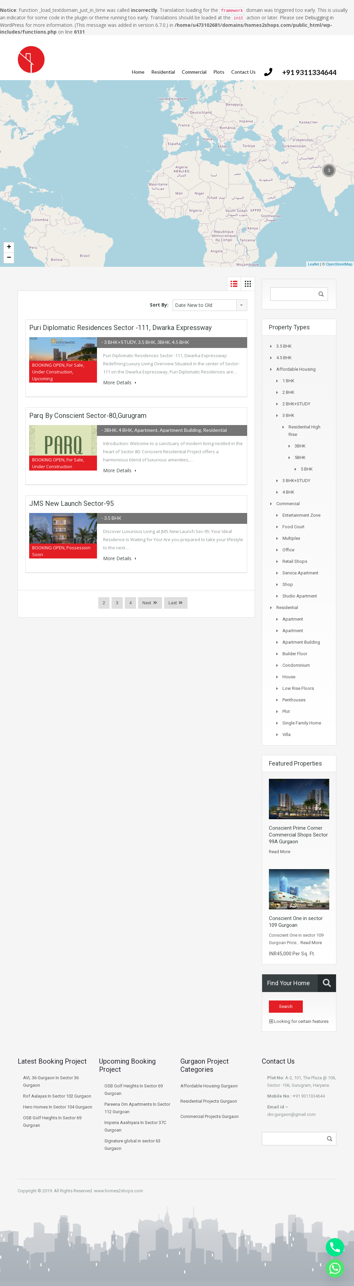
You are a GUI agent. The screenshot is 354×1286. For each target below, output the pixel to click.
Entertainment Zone (301, 515)
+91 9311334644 (309, 72)
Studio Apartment (299, 596)
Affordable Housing (296, 369)
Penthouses (294, 699)
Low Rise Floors (298, 688)
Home (138, 72)
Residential (163, 72)
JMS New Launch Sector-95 (71, 503)
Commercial (194, 72)
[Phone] (335, 1247)
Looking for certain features (299, 1021)
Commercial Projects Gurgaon (209, 1116)
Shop (287, 584)
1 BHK (288, 380)
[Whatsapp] (335, 1268)
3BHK (300, 445)
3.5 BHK (284, 346)
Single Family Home (301, 722)
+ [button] (9, 247)
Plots (218, 72)
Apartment (292, 619)
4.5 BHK (284, 357)
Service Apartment (300, 572)
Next (146, 602)
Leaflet (313, 264)
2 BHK (288, 392)
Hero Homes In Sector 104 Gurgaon (57, 1106)
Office (288, 549)
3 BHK (288, 415)
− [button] (9, 258)
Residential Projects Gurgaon (208, 1101)
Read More (279, 851)
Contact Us (243, 72)
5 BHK (307, 469)
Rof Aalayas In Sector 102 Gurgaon (57, 1096)
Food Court (293, 526)
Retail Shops (294, 561)
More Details (119, 382)
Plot (286, 711)
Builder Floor (294, 653)
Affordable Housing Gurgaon (209, 1085)
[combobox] (210, 305)
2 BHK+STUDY (296, 403)
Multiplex (291, 538)
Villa (286, 734)
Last (173, 602)
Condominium (296, 665)
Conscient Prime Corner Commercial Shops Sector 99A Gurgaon (298, 835)
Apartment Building (301, 642)
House (288, 676)
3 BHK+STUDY (296, 480)
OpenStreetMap (339, 264)
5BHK (300, 457)
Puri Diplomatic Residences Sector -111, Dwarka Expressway (120, 328)
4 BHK (288, 492)
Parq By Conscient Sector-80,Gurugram (87, 415)
